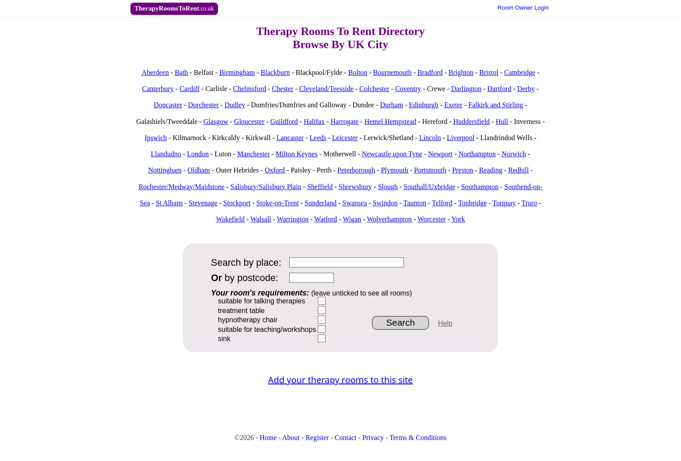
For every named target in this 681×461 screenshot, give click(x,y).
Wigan (352, 219)
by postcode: (244, 277)
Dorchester (203, 105)
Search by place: (246, 262)
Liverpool (460, 137)
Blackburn (275, 72)
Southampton (479, 186)
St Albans (169, 203)
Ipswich (155, 137)
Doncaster (168, 105)
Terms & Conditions (418, 437)
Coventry (408, 88)
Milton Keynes (297, 154)
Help (445, 323)
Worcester (432, 219)
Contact (346, 437)
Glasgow (216, 121)
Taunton (415, 203)
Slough (387, 186)
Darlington (466, 88)
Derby (526, 88)
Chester (282, 88)
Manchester (253, 154)
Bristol (488, 72)
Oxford (275, 170)
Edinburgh (423, 105)
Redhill (518, 170)
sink (224, 338)
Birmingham (237, 72)
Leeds (317, 137)
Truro (529, 203)
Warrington (293, 219)
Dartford (499, 88)
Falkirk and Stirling (495, 105)
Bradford (430, 72)
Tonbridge (472, 203)
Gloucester (249, 121)
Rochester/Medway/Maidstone (182, 186)
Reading (490, 170)
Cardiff (189, 88)
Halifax (314, 121)
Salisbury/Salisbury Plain (265, 186)
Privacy (373, 437)
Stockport (236, 203)
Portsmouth (430, 170)
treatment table (241, 310)
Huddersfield (471, 121)
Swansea (354, 203)
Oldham (198, 170)
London (198, 154)
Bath (181, 72)
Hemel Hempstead (391, 121)
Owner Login (523, 7)
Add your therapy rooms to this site (340, 380)
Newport (440, 154)
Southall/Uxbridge (429, 186)
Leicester (345, 137)
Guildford (284, 121)
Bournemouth (392, 72)
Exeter (453, 105)
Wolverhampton (389, 219)
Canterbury (158, 88)
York (458, 219)
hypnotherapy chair (247, 320)
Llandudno (166, 154)
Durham (391, 105)
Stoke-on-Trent (277, 203)
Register (317, 437)
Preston (462, 170)
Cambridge (519, 72)
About (291, 437)
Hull (501, 121)
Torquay (504, 203)
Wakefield (230, 219)
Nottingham (165, 170)
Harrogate (344, 121)
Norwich (514, 154)
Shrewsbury (355, 186)
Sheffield (320, 186)
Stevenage (203, 203)
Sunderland (321, 203)
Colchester (374, 88)
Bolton (358, 72)
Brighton (461, 72)
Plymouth (394, 170)
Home (268, 437)
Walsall (260, 219)
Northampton (476, 154)
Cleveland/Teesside (326, 88)
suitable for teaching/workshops (267, 329)
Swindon (385, 203)
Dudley (235, 105)
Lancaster (290, 137)
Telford (442, 203)
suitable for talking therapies (261, 301)
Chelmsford (249, 88)
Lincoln (430, 137)
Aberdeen (155, 72)
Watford (325, 219)
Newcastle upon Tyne (392, 154)
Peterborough (356, 170)
